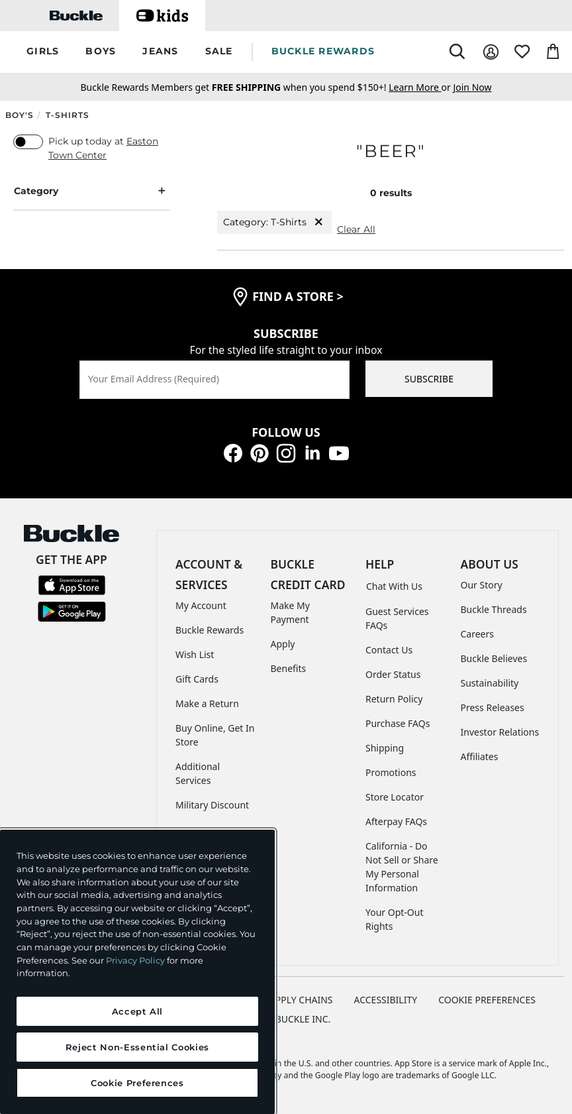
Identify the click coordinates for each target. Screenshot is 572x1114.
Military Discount (212, 805)
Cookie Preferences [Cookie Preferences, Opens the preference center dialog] (137, 1083)
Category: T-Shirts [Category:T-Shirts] (274, 222)
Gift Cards (196, 679)
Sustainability (490, 683)
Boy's (19, 115)
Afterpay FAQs (396, 821)
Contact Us (388, 649)
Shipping (384, 748)
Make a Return (207, 703)
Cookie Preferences (487, 999)
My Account (200, 605)
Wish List (194, 654)
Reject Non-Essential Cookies (137, 1047)
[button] (42, 52)
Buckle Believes (494, 658)
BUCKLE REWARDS (323, 51)
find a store (298, 296)
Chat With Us (394, 586)
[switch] (28, 142)
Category (91, 191)
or (421, 87)
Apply (283, 644)
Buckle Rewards (209, 630)
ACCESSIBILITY (386, 999)
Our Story (481, 585)
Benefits (289, 668)
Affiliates (480, 756)
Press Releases (492, 707)
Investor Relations (500, 732)
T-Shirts (67, 115)
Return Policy (393, 699)
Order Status (392, 674)
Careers (477, 634)
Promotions (390, 772)
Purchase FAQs (397, 723)
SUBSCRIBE (429, 378)
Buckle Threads (494, 609)
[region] (137, 972)
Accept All (138, 1011)
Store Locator (394, 797)
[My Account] (490, 52)
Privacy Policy (135, 960)
